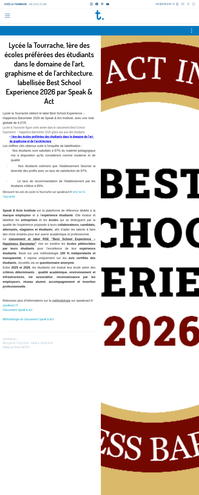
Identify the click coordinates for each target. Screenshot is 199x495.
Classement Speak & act (17, 308)
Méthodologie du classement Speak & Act (28, 317)
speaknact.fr (10, 303)
